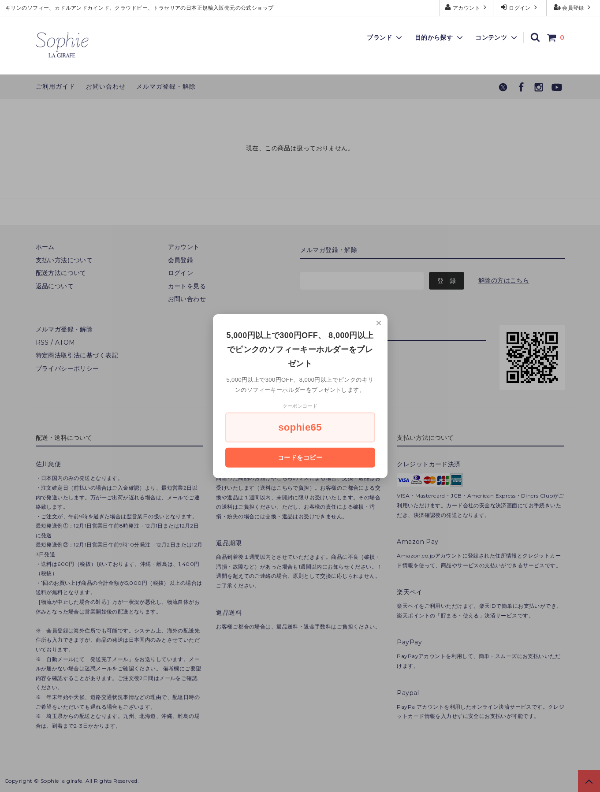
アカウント (466, 7)
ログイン (520, 7)
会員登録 (573, 7)
